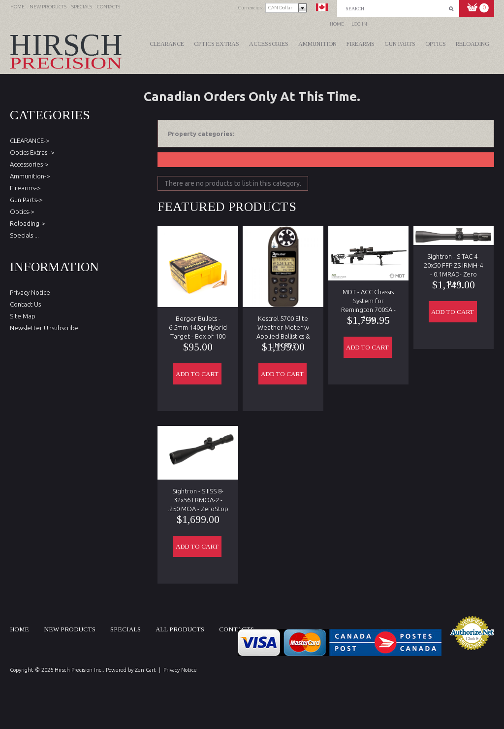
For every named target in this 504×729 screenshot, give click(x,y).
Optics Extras (216, 43)
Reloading (472, 43)
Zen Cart (145, 670)
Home (337, 24)
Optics (435, 43)
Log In (359, 24)
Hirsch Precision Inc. (79, 670)
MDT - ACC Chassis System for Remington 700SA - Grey (368, 296)
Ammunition (317, 43)
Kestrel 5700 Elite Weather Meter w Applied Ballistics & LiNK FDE (283, 323)
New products (69, 629)
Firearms (360, 43)
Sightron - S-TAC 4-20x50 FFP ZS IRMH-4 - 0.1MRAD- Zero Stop (453, 261)
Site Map (22, 315)
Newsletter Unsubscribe (44, 327)
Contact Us (25, 304)
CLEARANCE (167, 43)
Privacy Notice (30, 292)
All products (180, 629)
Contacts (236, 629)
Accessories (268, 43)
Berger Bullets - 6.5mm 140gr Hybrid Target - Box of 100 (198, 323)
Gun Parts (399, 43)
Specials (125, 629)
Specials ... (24, 235)
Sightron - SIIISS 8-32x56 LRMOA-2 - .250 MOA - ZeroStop (198, 495)
